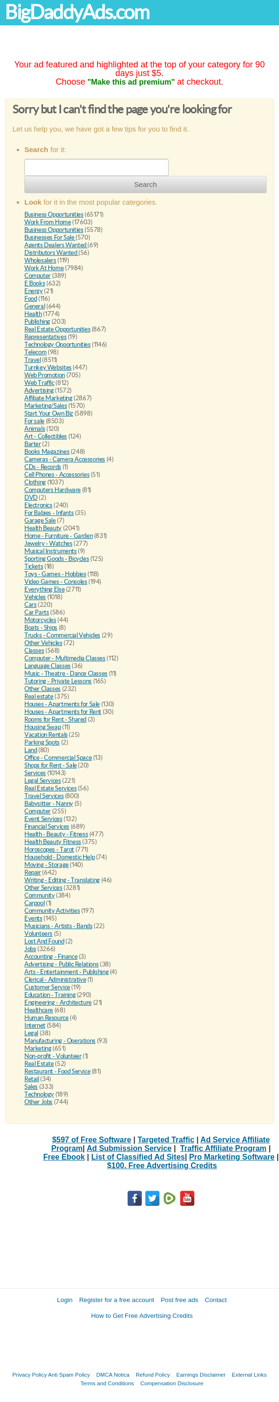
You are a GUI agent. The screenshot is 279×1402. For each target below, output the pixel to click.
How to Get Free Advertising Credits (142, 1315)
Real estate (39, 696)
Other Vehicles (43, 642)
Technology (39, 1094)
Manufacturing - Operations (60, 1040)
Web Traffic (39, 382)
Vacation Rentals (46, 734)
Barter (32, 444)
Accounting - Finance (50, 956)
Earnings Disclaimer (200, 1374)
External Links (249, 1374)
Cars (30, 604)
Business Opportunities (53, 214)
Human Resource (46, 1017)
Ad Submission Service (129, 1148)
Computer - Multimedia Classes (65, 658)
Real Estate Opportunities (57, 329)
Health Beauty (43, 528)
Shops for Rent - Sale (50, 765)
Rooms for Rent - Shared (55, 719)
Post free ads (179, 1299)
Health (33, 314)
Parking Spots (42, 742)
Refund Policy (153, 1374)
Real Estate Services (50, 788)
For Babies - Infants (49, 512)
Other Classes (42, 688)
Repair (32, 872)
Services (35, 773)
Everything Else (44, 589)
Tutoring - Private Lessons (58, 681)
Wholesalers (40, 260)
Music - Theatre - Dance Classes (65, 673)
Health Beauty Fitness (52, 841)
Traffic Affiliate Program (223, 1148)
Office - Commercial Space (58, 757)
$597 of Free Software (91, 1140)
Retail (31, 1079)
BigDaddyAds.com (77, 12)
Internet (34, 1025)
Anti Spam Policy (69, 1374)
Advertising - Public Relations (61, 964)
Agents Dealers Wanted (55, 245)
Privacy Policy (29, 1374)
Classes (34, 650)
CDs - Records (42, 467)
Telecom (35, 352)
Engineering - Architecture (58, 1002)
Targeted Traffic (166, 1140)
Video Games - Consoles (55, 581)
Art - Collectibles (45, 436)
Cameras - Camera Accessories (64, 459)
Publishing (37, 321)
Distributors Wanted (51, 252)
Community (39, 895)
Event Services (43, 818)
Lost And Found (44, 941)
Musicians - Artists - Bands (58, 926)
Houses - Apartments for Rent (62, 711)
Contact (216, 1299)
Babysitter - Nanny (48, 803)
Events (33, 918)
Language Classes (47, 665)
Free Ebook (64, 1157)
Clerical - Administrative (55, 979)
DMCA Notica (112, 1374)
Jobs (30, 949)
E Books (34, 283)
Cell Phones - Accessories (56, 474)
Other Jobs (38, 1102)
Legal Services (42, 780)
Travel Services (44, 796)
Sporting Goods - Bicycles (56, 558)
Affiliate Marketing (48, 398)
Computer (37, 275)
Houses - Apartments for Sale (62, 704)
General (34, 306)
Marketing (38, 1048)
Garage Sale (40, 520)
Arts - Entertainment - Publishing (66, 971)
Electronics (38, 505)
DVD (31, 497)
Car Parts (36, 612)
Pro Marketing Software (232, 1157)
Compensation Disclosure (172, 1383)
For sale (34, 421)
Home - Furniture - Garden (58, 535)
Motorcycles (40, 620)
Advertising (39, 390)
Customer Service (47, 987)
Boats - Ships (40, 627)
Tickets (33, 566)
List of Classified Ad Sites (138, 1157)
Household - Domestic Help (59, 857)
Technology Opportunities (57, 344)
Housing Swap (42, 727)
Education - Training (49, 994)
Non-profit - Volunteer (52, 1056)
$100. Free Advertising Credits (162, 1165)
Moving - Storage (46, 864)
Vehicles (35, 597)
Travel (32, 359)
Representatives (45, 336)
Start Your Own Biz (48, 413)
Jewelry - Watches (48, 543)
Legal (31, 1033)
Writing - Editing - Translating (62, 880)
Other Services (43, 887)
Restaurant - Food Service (57, 1071)
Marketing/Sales (45, 405)
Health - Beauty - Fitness (56, 834)
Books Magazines (46, 451)
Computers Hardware (52, 489)
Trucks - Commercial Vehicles (62, 635)
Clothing (35, 482)
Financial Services (46, 826)
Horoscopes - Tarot (49, 849)
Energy (33, 291)
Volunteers (38, 933)
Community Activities (52, 910)
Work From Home (47, 222)
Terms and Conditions (107, 1383)
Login (65, 1299)
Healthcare (38, 1010)
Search (145, 184)
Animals (34, 428)
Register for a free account (116, 1299)
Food (30, 298)
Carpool (34, 903)
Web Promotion (44, 375)
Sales (31, 1086)
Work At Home (44, 268)
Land (30, 750)
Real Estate (39, 1063)
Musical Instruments (50, 551)
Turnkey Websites (48, 367)
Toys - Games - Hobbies (55, 574)
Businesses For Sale (49, 237)
